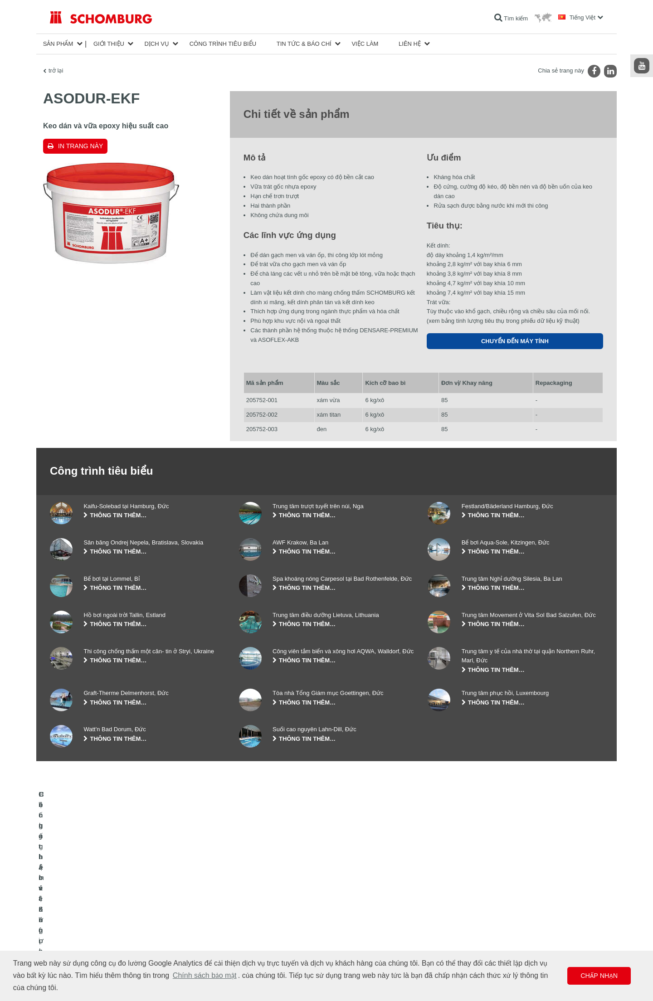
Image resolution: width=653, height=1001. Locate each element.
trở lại (56, 70)
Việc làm (364, 43)
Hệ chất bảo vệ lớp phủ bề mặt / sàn (94, 936)
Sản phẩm (58, 43)
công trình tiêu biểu (223, 43)
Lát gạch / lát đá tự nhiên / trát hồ (90, 922)
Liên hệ (410, 43)
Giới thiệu (108, 43)
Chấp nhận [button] (599, 975)
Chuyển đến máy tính (515, 341)
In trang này (80, 146)
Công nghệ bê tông (73, 949)
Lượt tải (248, 922)
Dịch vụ (157, 43)
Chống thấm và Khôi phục (81, 908)
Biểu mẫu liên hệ (259, 936)
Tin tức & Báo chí (304, 43)
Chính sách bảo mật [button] (205, 975)
